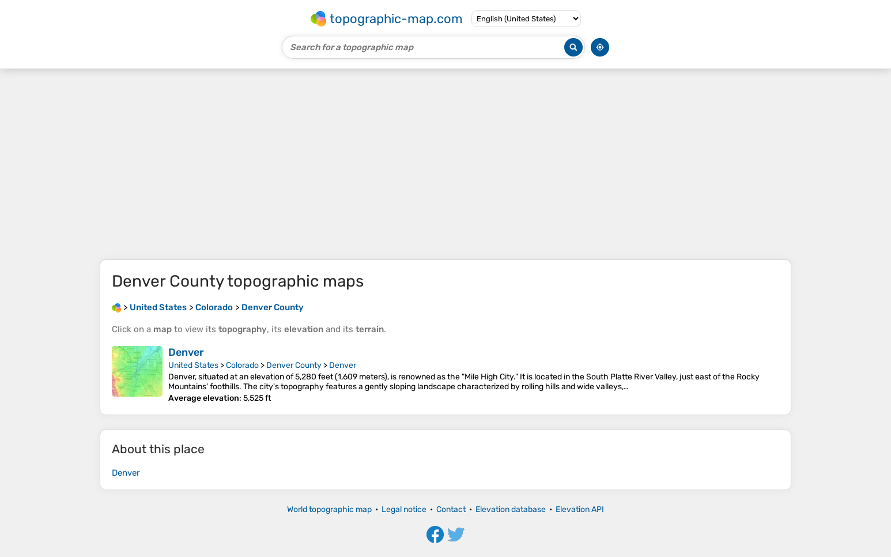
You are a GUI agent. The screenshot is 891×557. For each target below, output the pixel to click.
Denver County (294, 365)
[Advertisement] (445, 164)
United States (193, 365)
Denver (186, 352)
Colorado (242, 365)
